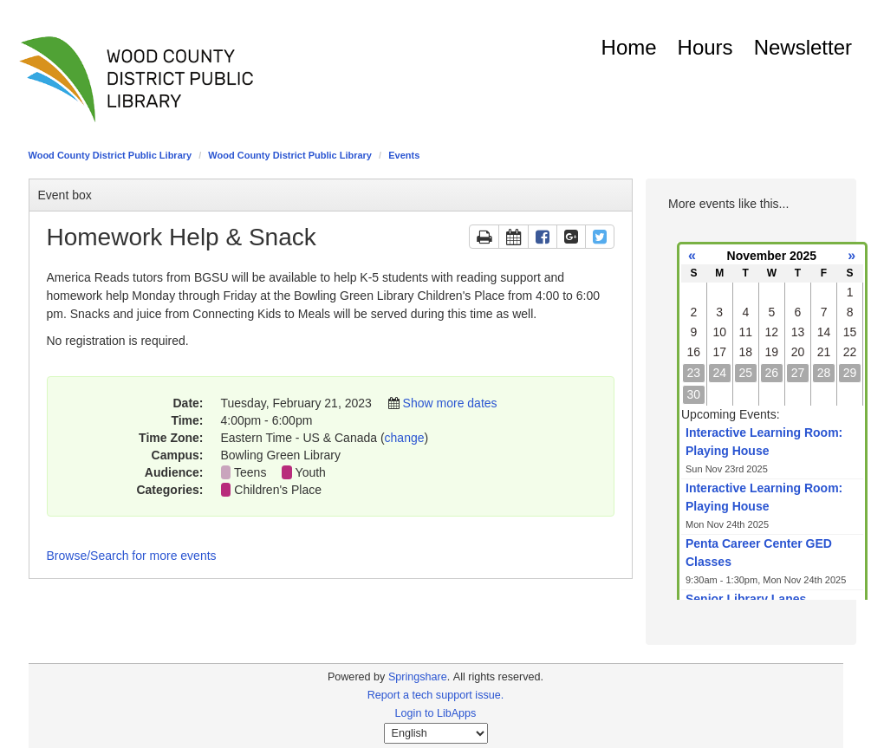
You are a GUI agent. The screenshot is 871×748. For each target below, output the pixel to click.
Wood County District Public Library (110, 155)
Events (403, 155)
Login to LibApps (436, 713)
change (405, 438)
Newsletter (803, 47)
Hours (705, 47)
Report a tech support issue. (435, 695)
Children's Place (278, 490)
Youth (311, 472)
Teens (250, 472)
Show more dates (450, 403)
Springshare (417, 677)
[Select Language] (436, 733)
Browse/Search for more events (132, 556)
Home (629, 47)
